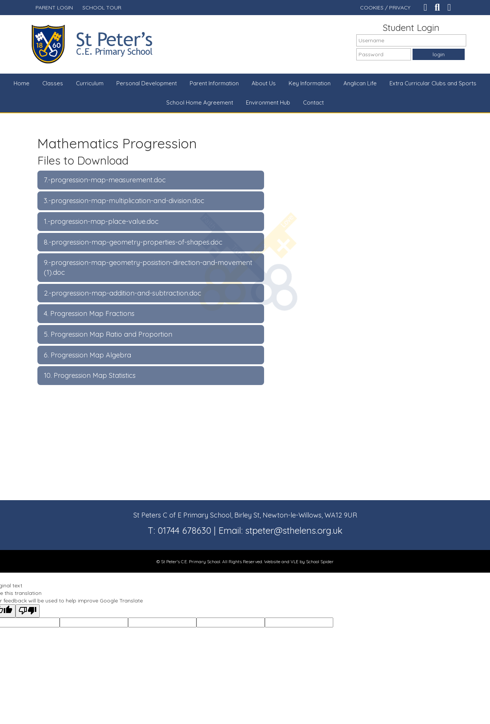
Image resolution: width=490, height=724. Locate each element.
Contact (313, 102)
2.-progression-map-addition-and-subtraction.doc (122, 293)
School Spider (320, 561)
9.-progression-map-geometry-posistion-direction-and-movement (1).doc (148, 267)
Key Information (310, 83)
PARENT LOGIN (54, 7)
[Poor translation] (27, 611)
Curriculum (90, 83)
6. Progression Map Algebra (87, 355)
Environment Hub (268, 102)
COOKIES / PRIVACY (385, 7)
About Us (264, 83)
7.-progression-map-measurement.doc (105, 180)
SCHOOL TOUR (101, 7)
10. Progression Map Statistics (90, 375)
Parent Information (214, 83)
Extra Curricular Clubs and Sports (433, 83)
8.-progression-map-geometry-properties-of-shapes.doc (133, 242)
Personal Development (146, 83)
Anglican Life (360, 83)
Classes (52, 83)
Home (21, 83)
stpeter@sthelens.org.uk (294, 530)
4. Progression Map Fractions (89, 313)
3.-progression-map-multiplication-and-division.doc (124, 200)
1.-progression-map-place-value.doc (101, 221)
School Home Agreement (199, 102)
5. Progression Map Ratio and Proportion (108, 334)
